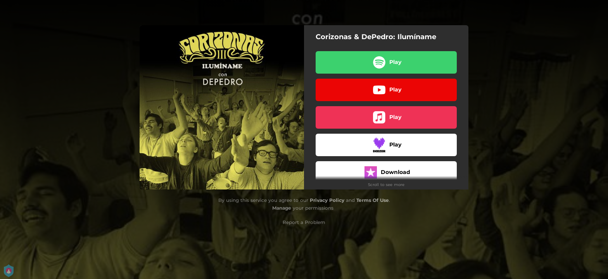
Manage (281, 208)
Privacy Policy (327, 200)
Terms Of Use (372, 200)
